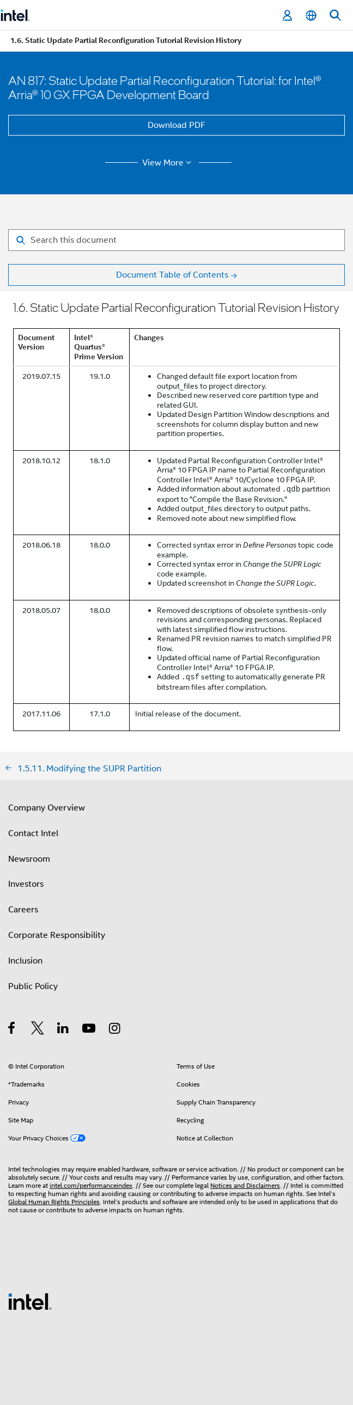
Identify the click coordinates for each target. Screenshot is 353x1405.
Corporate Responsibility (56, 935)
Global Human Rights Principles (54, 1202)
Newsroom (29, 859)
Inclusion (25, 960)
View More (168, 162)
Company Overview (46, 807)
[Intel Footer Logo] (30, 1301)
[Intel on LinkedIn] (63, 1030)
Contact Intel (33, 833)
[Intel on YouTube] (89, 1030)
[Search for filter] (176, 240)
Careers (23, 909)
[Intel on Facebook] (12, 1030)
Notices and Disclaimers (245, 1185)
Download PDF (176, 125)
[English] (311, 15)
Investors (26, 884)
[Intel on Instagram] (115, 1030)
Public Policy (33, 986)
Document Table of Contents (172, 274)
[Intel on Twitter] (37, 1030)
